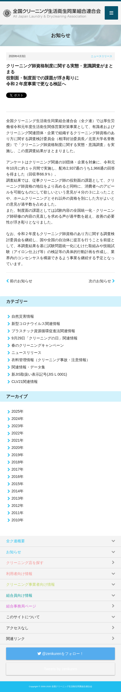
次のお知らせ (102, 281)
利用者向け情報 (61, 572)
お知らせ (61, 550)
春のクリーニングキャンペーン (37, 345)
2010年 (17, 520)
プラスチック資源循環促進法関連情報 (43, 331)
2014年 (17, 491)
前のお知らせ (19, 281)
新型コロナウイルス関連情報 (35, 323)
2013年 (17, 498)
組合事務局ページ (61, 604)
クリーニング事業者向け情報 (61, 583)
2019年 (17, 455)
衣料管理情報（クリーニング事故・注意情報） (50, 360)
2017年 (17, 469)
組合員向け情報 (61, 593)
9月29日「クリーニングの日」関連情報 (44, 338)
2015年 (17, 484)
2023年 (17, 426)
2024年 (17, 418)
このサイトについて (61, 615)
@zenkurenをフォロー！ (60, 653)
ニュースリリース (101, 56)
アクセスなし (61, 626)
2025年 (17, 411)
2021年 (17, 440)
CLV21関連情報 (24, 381)
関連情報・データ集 (28, 367)
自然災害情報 (22, 316)
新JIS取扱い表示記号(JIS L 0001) (39, 374)
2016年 (17, 476)
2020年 (17, 447)
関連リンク (61, 637)
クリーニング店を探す (61, 561)
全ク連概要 (61, 539)
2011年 (17, 513)
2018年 (17, 462)
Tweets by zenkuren (60, 669)
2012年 (17, 505)
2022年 (17, 433)
